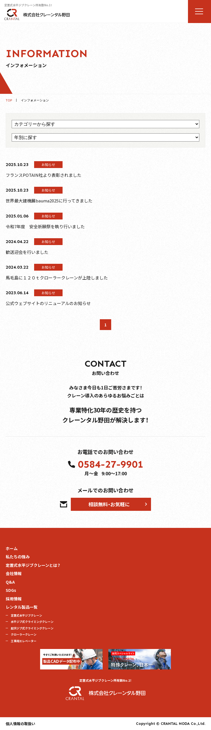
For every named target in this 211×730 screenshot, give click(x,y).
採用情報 (14, 599)
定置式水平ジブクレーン (26, 615)
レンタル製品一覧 (22, 607)
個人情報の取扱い (20, 723)
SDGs (11, 590)
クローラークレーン (23, 634)
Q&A (10, 582)
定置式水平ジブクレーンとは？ (33, 565)
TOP (9, 100)
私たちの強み (18, 556)
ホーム (12, 548)
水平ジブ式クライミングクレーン (32, 621)
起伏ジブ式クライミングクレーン (32, 628)
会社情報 (14, 573)
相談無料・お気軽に (109, 504)
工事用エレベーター (23, 641)
